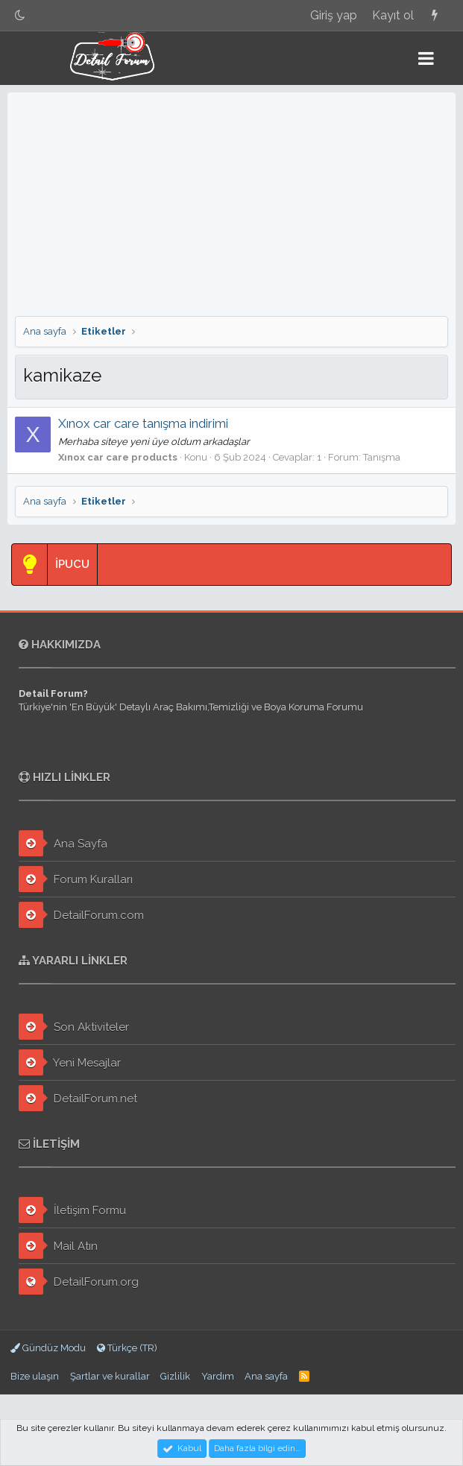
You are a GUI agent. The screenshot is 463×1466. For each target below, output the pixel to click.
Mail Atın (58, 1246)
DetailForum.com (81, 915)
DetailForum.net (78, 1098)
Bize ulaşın (34, 1376)
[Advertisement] (231, 204)
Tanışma (381, 457)
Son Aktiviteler (74, 1027)
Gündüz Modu (48, 1347)
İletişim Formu (72, 1210)
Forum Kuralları (76, 879)
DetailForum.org (79, 1281)
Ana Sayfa (63, 843)
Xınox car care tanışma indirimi (143, 423)
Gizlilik (175, 1376)
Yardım (217, 1376)
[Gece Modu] (20, 15)
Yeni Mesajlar (70, 1062)
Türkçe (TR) (127, 1347)
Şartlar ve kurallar (110, 1376)
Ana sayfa (266, 1376)
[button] (426, 58)
